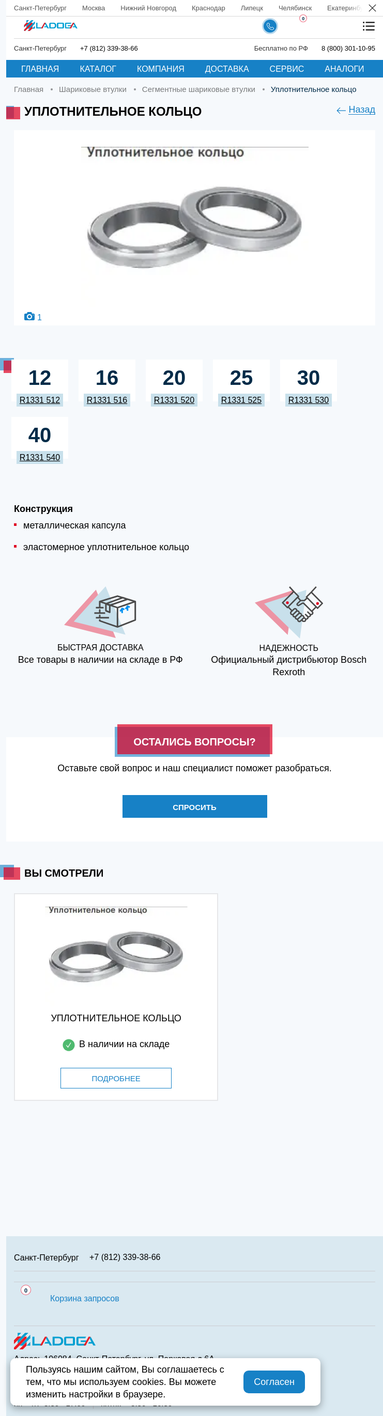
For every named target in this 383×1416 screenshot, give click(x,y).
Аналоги (344, 69)
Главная (40, 69)
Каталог (98, 69)
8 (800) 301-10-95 (348, 48)
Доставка (227, 69)
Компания (161, 69)
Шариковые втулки (93, 89)
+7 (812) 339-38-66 (109, 48)
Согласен (274, 1382)
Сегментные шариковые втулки (198, 89)
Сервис (287, 69)
